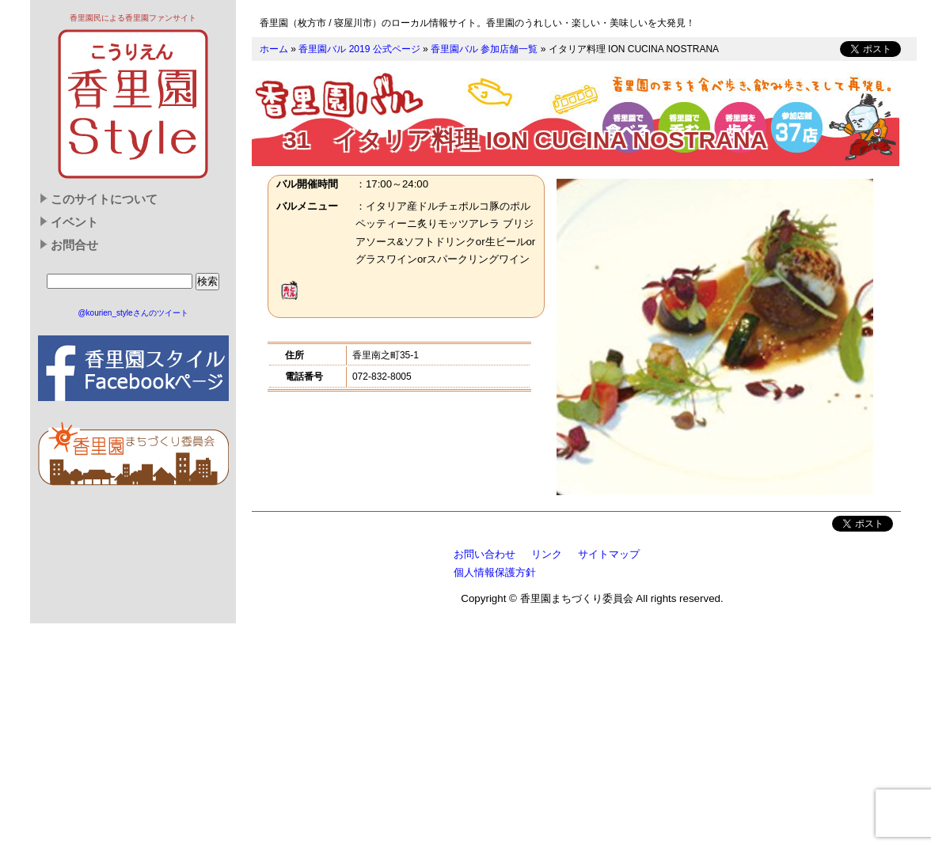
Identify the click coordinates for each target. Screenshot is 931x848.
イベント (74, 222)
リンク (546, 554)
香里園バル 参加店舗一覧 (484, 49)
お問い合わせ (484, 554)
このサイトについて (104, 199)
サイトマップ (609, 554)
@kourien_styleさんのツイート (133, 313)
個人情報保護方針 (495, 572)
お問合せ (74, 245)
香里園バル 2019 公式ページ (359, 49)
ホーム (274, 49)
